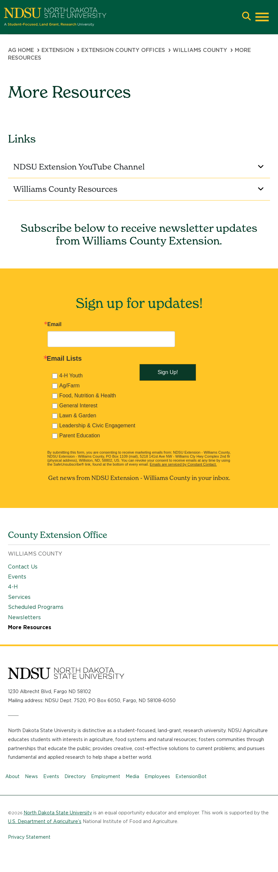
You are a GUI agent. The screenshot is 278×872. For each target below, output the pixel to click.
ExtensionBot (191, 776)
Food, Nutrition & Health (87, 395)
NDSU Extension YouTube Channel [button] (139, 167)
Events (17, 577)
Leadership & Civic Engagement (97, 425)
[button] (246, 17)
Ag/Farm (69, 385)
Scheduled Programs (35, 607)
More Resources (29, 627)
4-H (13, 587)
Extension (58, 50)
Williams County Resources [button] (139, 189)
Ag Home (21, 50)
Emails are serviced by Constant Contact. (183, 464)
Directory (75, 776)
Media (132, 776)
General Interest (78, 405)
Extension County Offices (123, 50)
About (12, 776)
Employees (157, 776)
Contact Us (23, 567)
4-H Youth (71, 375)
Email (54, 324)
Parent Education (79, 435)
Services (19, 597)
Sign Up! (167, 372)
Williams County (200, 50)
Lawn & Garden (77, 415)
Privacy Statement (29, 837)
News (31, 776)
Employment (105, 776)
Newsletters (24, 617)
